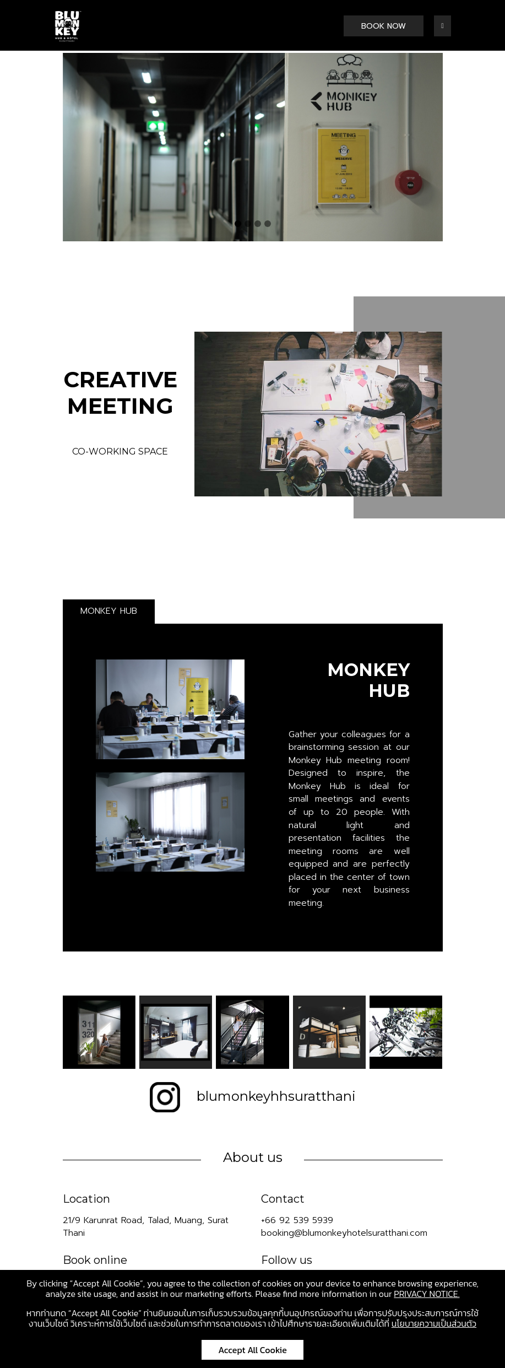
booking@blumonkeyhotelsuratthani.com (344, 1233)
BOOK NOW (383, 26)
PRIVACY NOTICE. (426, 1293)
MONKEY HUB (108, 611)
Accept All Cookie (252, 1349)
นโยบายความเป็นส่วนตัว (434, 1323)
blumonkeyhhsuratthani (253, 1096)
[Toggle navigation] (442, 25)
